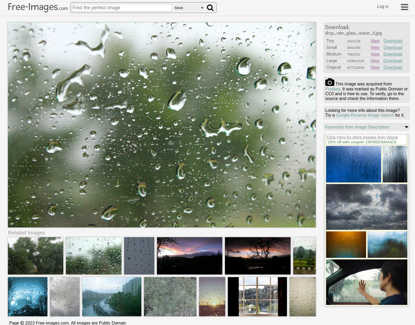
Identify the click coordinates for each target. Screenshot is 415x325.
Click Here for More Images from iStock (362, 137)
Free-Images (38, 7)
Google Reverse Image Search (365, 115)
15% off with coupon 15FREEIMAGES (362, 142)
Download (393, 41)
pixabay (332, 89)
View (374, 41)
